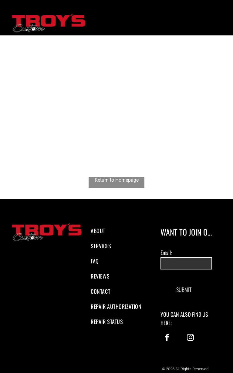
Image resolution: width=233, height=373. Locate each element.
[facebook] (167, 332)
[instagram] (190, 332)
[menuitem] (116, 230)
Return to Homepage (117, 180)
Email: (166, 252)
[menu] (220, 24)
